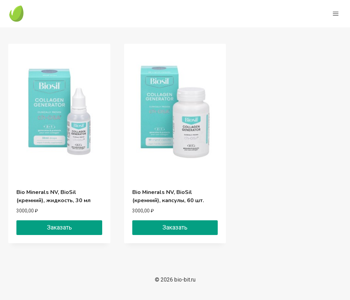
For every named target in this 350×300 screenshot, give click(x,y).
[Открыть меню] (335, 13)
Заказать (59, 227)
